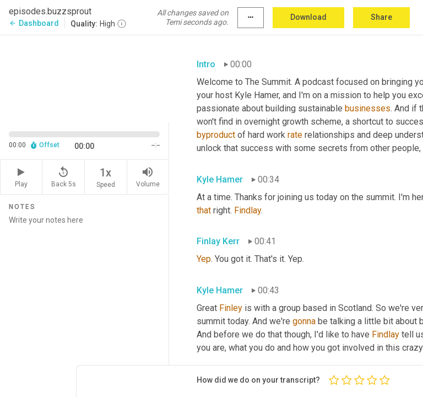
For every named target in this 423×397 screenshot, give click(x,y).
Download (308, 17)
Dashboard (34, 23)
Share (381, 17)
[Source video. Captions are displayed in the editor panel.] (84, 77)
